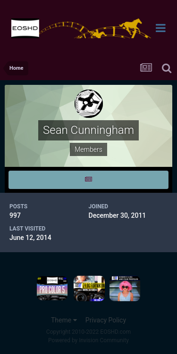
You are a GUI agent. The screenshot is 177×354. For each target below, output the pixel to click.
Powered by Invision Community (88, 340)
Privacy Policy (105, 320)
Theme (64, 320)
